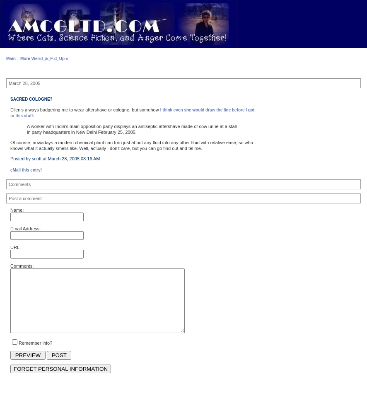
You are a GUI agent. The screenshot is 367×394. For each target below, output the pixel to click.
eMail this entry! (26, 170)
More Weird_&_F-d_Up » (44, 58)
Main (11, 58)
